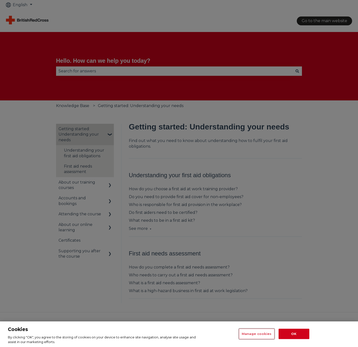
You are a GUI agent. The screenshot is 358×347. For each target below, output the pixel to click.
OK (294, 334)
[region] (179, 334)
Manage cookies (257, 334)
